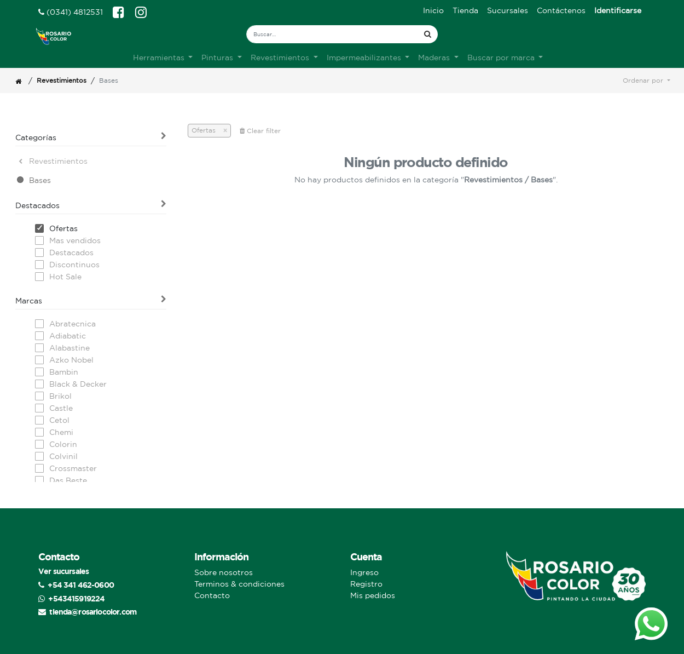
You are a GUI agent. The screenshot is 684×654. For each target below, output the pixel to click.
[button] (646, 80)
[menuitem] (433, 11)
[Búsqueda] (428, 34)
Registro (366, 584)
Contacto (212, 595)
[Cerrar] (221, 130)
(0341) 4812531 (70, 12)
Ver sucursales (63, 571)
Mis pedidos (372, 595)
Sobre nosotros (223, 572)
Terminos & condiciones (239, 584)
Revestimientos (61, 80)
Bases (40, 180)
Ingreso (364, 572)
